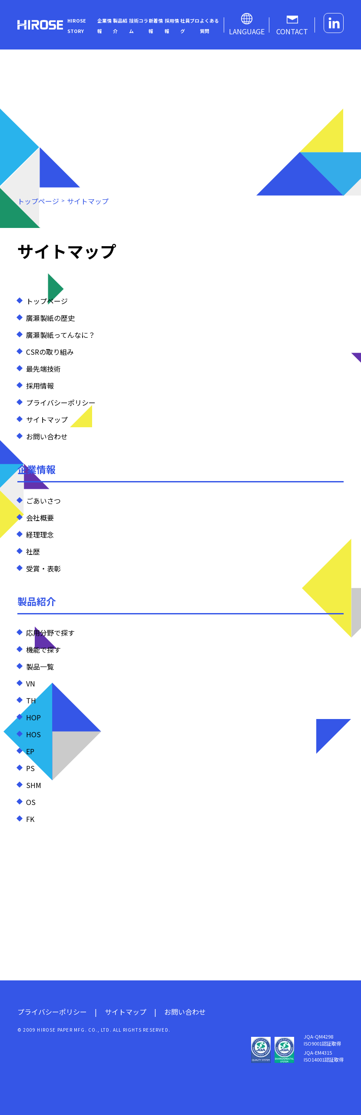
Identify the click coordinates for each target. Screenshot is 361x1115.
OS (31, 802)
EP (30, 751)
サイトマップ (47, 419)
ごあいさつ (43, 500)
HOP (33, 717)
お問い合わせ (47, 436)
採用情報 (40, 385)
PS (30, 768)
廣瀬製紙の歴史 (50, 318)
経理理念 (40, 534)
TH (31, 700)
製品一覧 (40, 666)
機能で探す (43, 649)
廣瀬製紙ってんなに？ (60, 335)
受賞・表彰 (43, 568)
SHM (33, 785)
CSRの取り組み (50, 351)
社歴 (33, 551)
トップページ (47, 301)
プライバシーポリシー (61, 402)
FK (30, 819)
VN (30, 683)
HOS (33, 734)
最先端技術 (43, 368)
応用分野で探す (50, 632)
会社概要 (40, 517)
